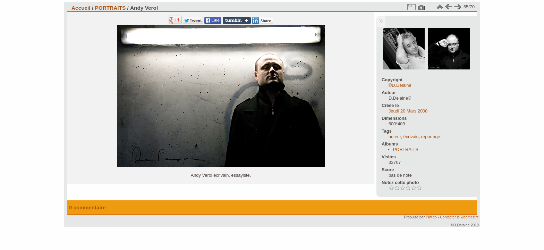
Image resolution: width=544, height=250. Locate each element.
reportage (430, 136)
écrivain (411, 136)
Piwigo (431, 217)
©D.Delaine (400, 85)
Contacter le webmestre (459, 217)
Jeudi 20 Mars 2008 (408, 111)
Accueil (81, 8)
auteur (395, 136)
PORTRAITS (110, 8)
